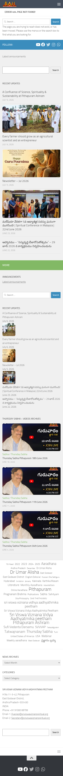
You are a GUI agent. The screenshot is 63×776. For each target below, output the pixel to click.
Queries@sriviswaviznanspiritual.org (29, 714)
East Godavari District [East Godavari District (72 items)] (13, 576)
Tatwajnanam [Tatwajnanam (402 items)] (14, 632)
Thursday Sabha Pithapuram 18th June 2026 (24, 458)
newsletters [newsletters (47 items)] (49, 585)
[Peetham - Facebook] (43, 45)
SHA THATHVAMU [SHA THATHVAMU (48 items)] (38, 598)
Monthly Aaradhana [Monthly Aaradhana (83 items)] (31, 585)
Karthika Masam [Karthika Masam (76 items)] (50, 581)
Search (55, 70)
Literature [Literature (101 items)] (13, 585)
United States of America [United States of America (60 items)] (22, 636)
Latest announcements (14, 56)
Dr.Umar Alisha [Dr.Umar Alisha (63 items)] (44, 568)
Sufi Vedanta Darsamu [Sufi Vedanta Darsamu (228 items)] (19, 627)
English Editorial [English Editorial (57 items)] (32, 577)
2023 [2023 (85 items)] (24, 564)
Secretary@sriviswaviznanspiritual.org (30, 718)
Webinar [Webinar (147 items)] (46, 636)
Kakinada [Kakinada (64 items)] (36, 581)
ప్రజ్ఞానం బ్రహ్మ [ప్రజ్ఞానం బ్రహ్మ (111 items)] (48, 640)
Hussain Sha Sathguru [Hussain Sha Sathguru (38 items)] (50, 577)
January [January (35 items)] (28, 581)
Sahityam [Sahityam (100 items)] (53, 594)
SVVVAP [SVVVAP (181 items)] (40, 627)
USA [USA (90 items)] (37, 636)
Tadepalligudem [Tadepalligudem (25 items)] (53, 627)
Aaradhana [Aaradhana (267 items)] (48, 564)
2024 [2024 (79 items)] (31, 564)
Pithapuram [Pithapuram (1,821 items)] (40, 589)
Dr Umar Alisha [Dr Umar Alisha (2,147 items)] (24, 572)
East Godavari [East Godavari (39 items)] (46, 573)
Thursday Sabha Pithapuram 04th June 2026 (24, 545)
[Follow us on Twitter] (48, 45)
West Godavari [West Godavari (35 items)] (34, 640)
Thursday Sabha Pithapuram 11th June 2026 (24, 502)
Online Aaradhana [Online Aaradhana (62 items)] (19, 590)
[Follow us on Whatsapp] (59, 45)
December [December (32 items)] (31, 568)
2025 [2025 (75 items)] (37, 564)
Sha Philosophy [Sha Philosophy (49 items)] (22, 598)
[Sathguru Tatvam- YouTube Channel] (38, 45)
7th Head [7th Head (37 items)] (9, 564)
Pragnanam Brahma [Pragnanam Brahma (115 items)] (15, 594)
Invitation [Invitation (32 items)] (20, 581)
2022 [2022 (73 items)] (17, 564)
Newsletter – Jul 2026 (15, 181)
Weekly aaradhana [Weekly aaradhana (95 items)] (17, 640)
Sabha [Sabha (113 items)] (43, 594)
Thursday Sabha (19, 454)
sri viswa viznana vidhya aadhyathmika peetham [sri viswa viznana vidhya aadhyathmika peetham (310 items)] (31, 604)
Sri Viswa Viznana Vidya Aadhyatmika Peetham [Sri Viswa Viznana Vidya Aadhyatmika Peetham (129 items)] (31, 610)
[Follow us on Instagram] (53, 45)
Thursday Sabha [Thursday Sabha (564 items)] (39, 631)
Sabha (5, 454)
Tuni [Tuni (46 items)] (56, 632)
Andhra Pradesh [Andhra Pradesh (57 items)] (18, 568)
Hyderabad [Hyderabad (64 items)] (9, 581)
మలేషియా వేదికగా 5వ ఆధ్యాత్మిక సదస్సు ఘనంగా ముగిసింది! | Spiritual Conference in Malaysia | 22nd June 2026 (29, 225)
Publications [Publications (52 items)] (33, 594)
